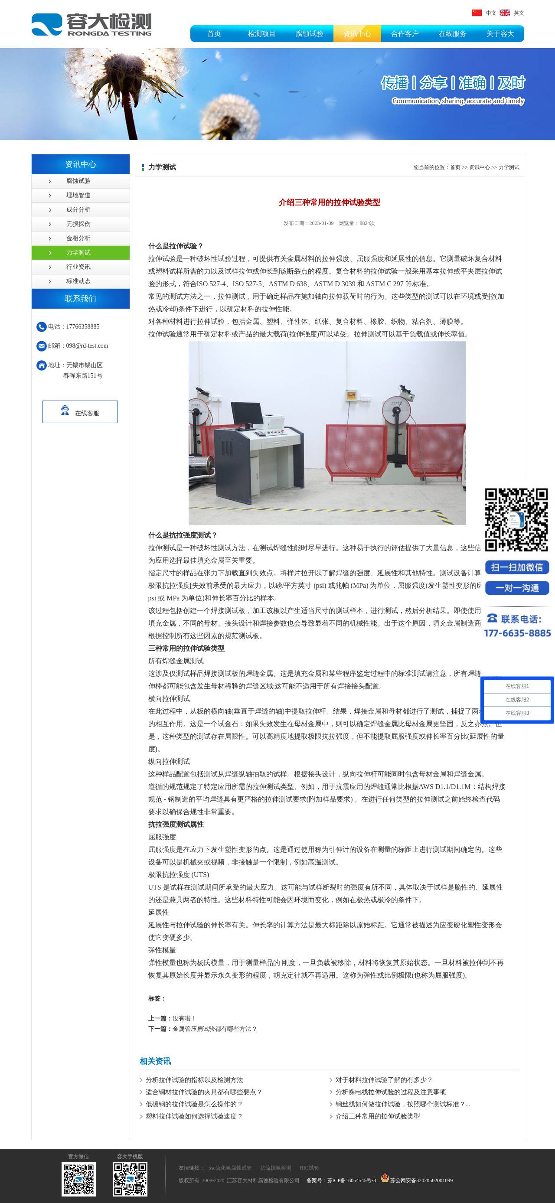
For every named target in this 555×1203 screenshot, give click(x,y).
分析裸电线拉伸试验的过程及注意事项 (391, 1092)
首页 (214, 33)
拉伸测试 (162, 547)
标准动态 (78, 281)
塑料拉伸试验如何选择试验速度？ (194, 1116)
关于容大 (500, 33)
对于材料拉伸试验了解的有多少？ (384, 1079)
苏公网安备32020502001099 (417, 1180)
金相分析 (78, 238)
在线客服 (80, 409)
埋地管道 (78, 195)
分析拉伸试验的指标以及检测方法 (194, 1079)
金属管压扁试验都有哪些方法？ (203, 1029)
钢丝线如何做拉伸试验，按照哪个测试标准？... (403, 1104)
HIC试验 (309, 1168)
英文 (512, 13)
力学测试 (78, 252)
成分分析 (78, 209)
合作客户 (405, 33)
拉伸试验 (162, 258)
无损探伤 (78, 224)
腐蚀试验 (309, 33)
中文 (484, 13)
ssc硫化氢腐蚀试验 (230, 1168)
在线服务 (453, 33)
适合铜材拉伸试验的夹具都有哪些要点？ (204, 1092)
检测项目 (262, 33)
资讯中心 (357, 33)
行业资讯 (78, 267)
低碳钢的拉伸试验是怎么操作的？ (194, 1104)
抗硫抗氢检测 (275, 1168)
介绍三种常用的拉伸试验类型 (378, 1116)
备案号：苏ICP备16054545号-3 (341, 1180)
